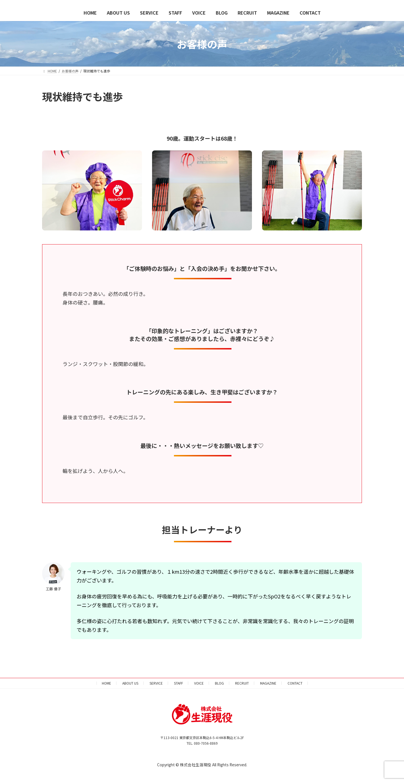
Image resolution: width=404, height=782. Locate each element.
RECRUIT (242, 683)
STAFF (178, 683)
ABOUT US (130, 683)
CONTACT (295, 683)
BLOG (219, 683)
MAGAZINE (268, 683)
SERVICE (156, 683)
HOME (106, 683)
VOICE (199, 683)
